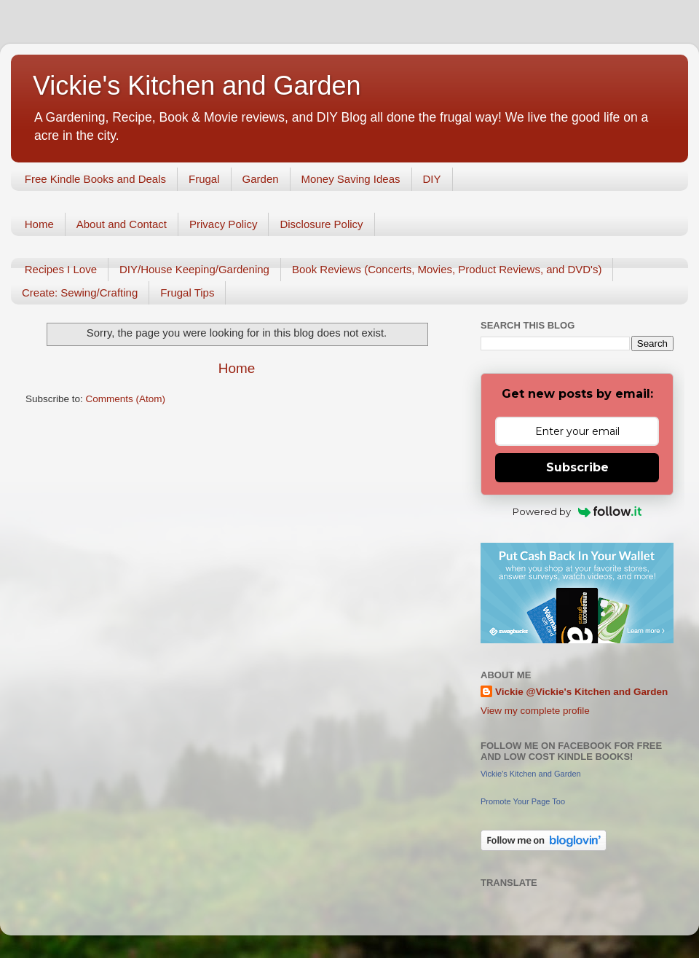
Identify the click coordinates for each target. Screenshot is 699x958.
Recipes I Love (61, 269)
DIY (432, 179)
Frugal (204, 179)
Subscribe (577, 467)
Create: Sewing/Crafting (80, 292)
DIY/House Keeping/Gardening (194, 269)
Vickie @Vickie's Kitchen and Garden (581, 691)
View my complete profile (535, 710)
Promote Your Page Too (523, 801)
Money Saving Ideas (350, 179)
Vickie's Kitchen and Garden (196, 86)
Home (39, 224)
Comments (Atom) (126, 398)
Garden (260, 179)
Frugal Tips (187, 292)
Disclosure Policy (321, 224)
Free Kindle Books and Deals (95, 179)
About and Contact (121, 224)
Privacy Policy (223, 224)
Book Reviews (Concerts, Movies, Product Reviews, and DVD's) (447, 269)
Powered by (577, 511)
